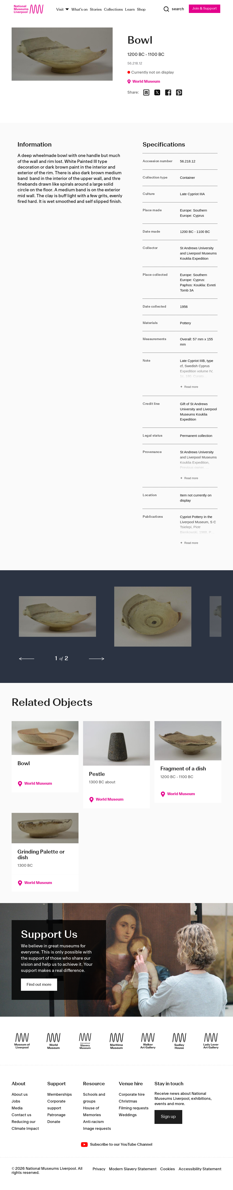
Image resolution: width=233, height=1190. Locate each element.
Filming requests (134, 1108)
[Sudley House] (179, 1041)
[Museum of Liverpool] (22, 1041)
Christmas (128, 1102)
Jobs (16, 1102)
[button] (57, 619)
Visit (60, 10)
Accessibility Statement (200, 1169)
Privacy (99, 1169)
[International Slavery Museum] (85, 1041)
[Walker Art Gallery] (147, 1041)
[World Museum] (53, 1041)
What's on (79, 10)
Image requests (97, 1129)
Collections (113, 10)
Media (17, 1108)
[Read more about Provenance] (198, 466)
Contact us (21, 1115)
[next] (96, 659)
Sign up (168, 1117)
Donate (53, 1122)
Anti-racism (93, 1122)
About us (20, 1095)
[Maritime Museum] (116, 1041)
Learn (130, 10)
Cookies (167, 1169)
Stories (96, 10)
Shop (141, 10)
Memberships (59, 1095)
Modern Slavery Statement (133, 1169)
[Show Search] (173, 9)
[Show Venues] (67, 10)
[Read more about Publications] (198, 530)
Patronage (56, 1115)
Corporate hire (132, 1095)
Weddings (128, 1115)
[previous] (26, 659)
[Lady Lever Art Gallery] (210, 1041)
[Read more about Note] (198, 374)
